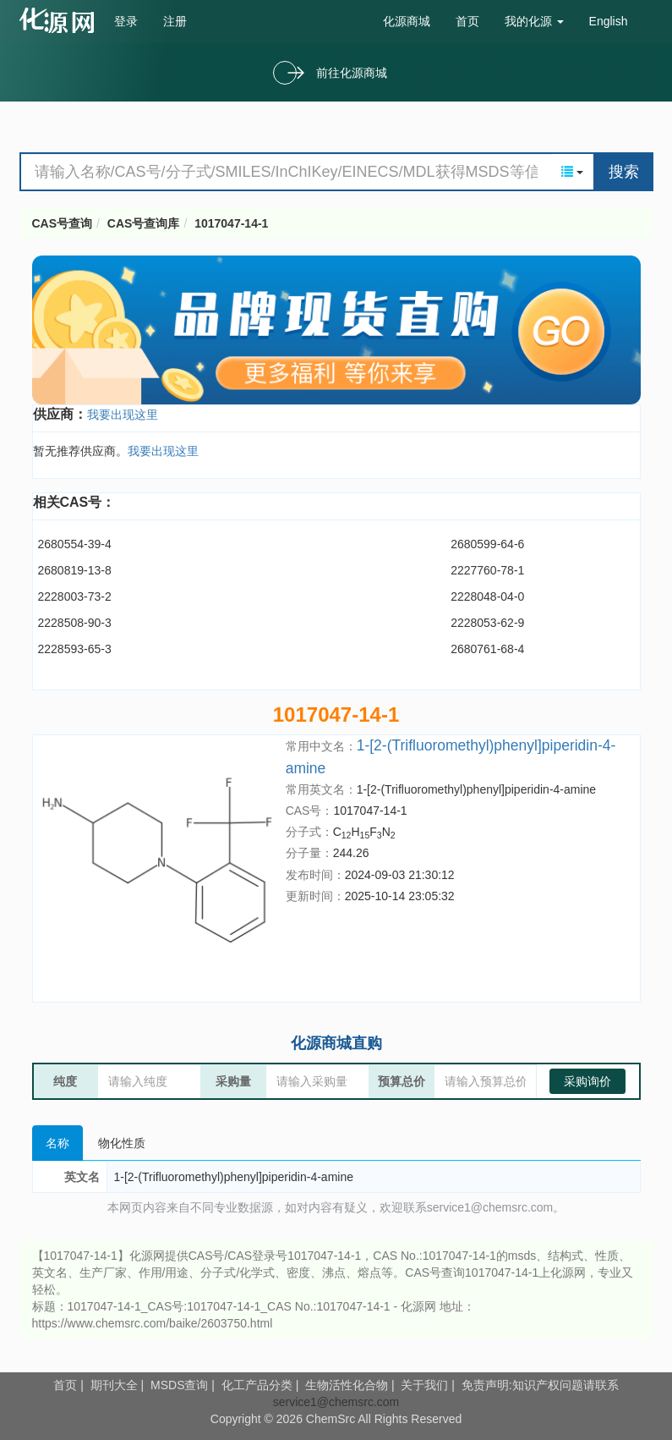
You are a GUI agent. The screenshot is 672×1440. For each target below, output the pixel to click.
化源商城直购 (336, 1043)
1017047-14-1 (231, 223)
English (608, 21)
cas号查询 (60, 20)
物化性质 (121, 1143)
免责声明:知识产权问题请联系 (540, 1385)
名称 (57, 1143)
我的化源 (534, 21)
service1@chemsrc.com (336, 1402)
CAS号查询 (62, 223)
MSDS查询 (179, 1385)
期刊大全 (114, 1385)
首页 (467, 21)
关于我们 (424, 1385)
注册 (175, 21)
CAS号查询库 (143, 223)
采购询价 (587, 1081)
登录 (126, 21)
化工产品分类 (256, 1385)
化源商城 (406, 21)
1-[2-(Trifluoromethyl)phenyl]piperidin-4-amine (476, 789)
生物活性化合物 (346, 1385)
